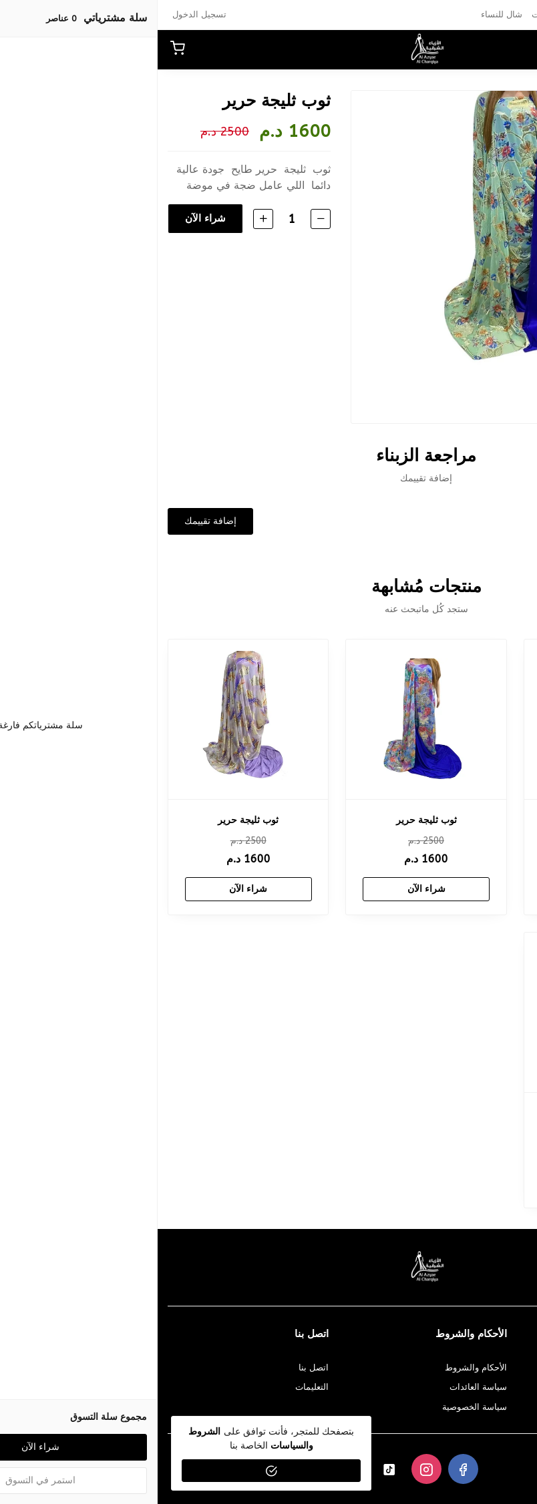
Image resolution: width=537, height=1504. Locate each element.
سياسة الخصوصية (317, 1407)
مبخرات (388, 14)
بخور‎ (483, 14)
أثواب (421, 14)
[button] (494, 49)
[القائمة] (517, 49)
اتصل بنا (156, 1367)
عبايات (453, 14)
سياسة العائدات (320, 1387)
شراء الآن (46, 218)
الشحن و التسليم (496, 1407)
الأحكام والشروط (318, 1367)
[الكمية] (133, 219)
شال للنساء (344, 14)
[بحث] (470, 49)
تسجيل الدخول (42, 14)
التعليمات (154, 1387)
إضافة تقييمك (53, 521)
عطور (511, 14)
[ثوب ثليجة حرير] (446, 719)
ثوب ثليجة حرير (446, 820)
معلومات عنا (504, 1367)
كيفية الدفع (507, 1387)
